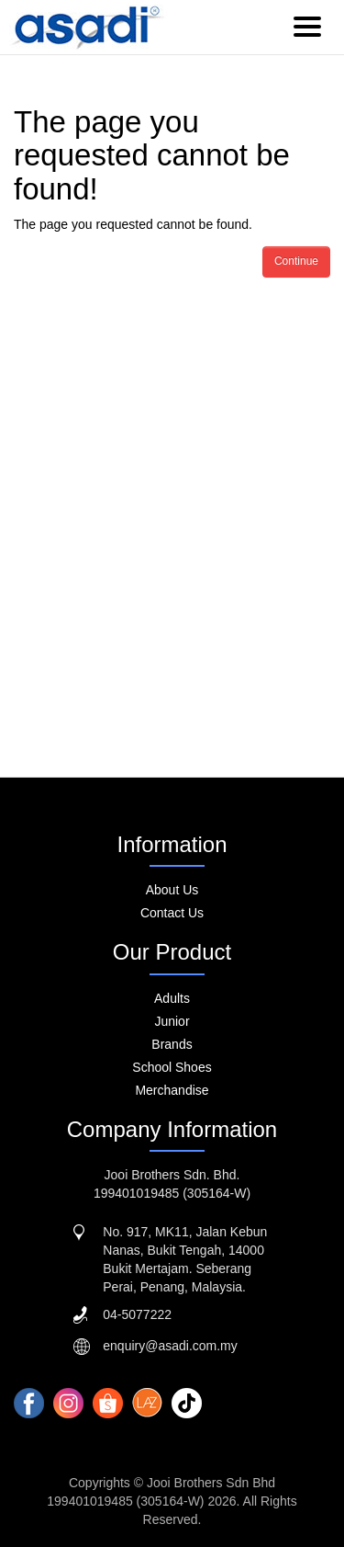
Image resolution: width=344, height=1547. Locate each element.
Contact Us (172, 912)
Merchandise (171, 1090)
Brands (171, 1044)
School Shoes (171, 1067)
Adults (172, 998)
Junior (171, 1021)
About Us (172, 889)
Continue (296, 261)
